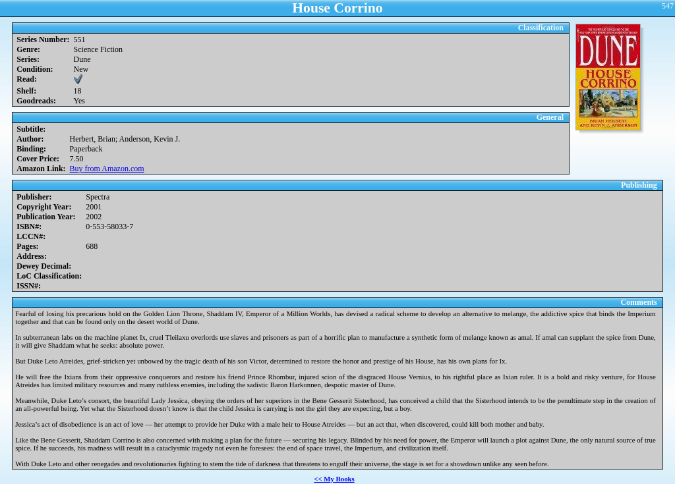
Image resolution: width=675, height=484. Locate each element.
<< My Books (334, 479)
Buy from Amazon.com (107, 168)
